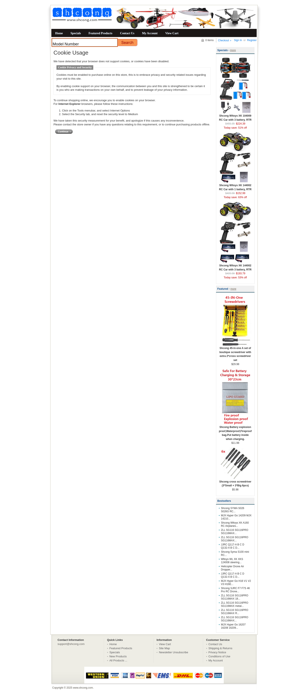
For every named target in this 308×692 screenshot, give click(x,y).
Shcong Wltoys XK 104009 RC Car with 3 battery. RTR (235, 116)
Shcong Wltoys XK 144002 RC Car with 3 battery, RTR (235, 266)
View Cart (171, 33)
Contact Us (127, 33)
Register (252, 40)
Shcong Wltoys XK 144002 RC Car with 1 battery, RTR (235, 186)
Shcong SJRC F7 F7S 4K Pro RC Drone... (235, 590)
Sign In (238, 40)
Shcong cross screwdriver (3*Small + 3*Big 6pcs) (235, 482)
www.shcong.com (83, 687)
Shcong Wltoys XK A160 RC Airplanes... (235, 524)
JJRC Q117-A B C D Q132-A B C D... (232, 546)
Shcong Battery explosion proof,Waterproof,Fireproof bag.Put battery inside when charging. (235, 432)
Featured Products (100, 33)
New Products (118, 656)
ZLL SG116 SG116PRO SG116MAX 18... (234, 597)
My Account (150, 33)
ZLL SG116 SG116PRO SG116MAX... (234, 532)
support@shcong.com (71, 644)
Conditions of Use (219, 656)
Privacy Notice (217, 652)
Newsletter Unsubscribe (173, 652)
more (233, 50)
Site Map (164, 648)
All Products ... (118, 660)
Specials (76, 33)
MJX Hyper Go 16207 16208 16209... (233, 626)
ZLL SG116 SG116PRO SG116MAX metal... (234, 604)
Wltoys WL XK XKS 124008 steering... (232, 561)
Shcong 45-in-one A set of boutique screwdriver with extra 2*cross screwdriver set (235, 353)
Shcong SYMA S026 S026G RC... (232, 510)
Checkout (223, 40)
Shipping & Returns (220, 648)
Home (59, 33)
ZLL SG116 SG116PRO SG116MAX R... (234, 612)
